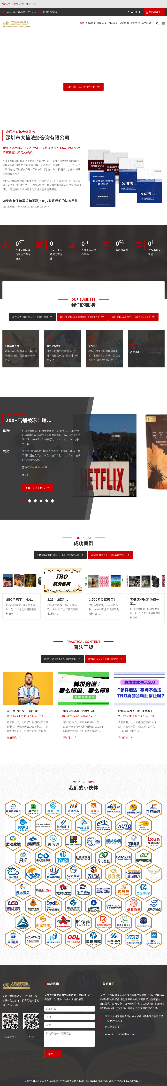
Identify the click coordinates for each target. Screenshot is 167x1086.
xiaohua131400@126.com (21, 12)
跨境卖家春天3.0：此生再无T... (137, 711)
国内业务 (113, 23)
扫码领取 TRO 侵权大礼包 (81, 86)
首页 (82, 23)
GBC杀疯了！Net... (20, 599)
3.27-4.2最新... (57, 599)
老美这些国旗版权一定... (144, 601)
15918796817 (50, 12)
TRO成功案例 (58, 555)
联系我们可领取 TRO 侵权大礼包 (45, 3)
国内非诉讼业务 (79, 316)
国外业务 (102, 23)
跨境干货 (60, 658)
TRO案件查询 (154, 12)
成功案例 (124, 23)
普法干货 (135, 23)
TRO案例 (91, 23)
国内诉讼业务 (131, 316)
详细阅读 (12, 737)
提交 (50, 1054)
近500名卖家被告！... (104, 599)
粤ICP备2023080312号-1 (129, 1080)
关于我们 (146, 23)
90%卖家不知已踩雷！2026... (81, 711)
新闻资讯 (103, 658)
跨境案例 (108, 555)
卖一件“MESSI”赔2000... (24, 711)
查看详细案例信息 (35, 487)
